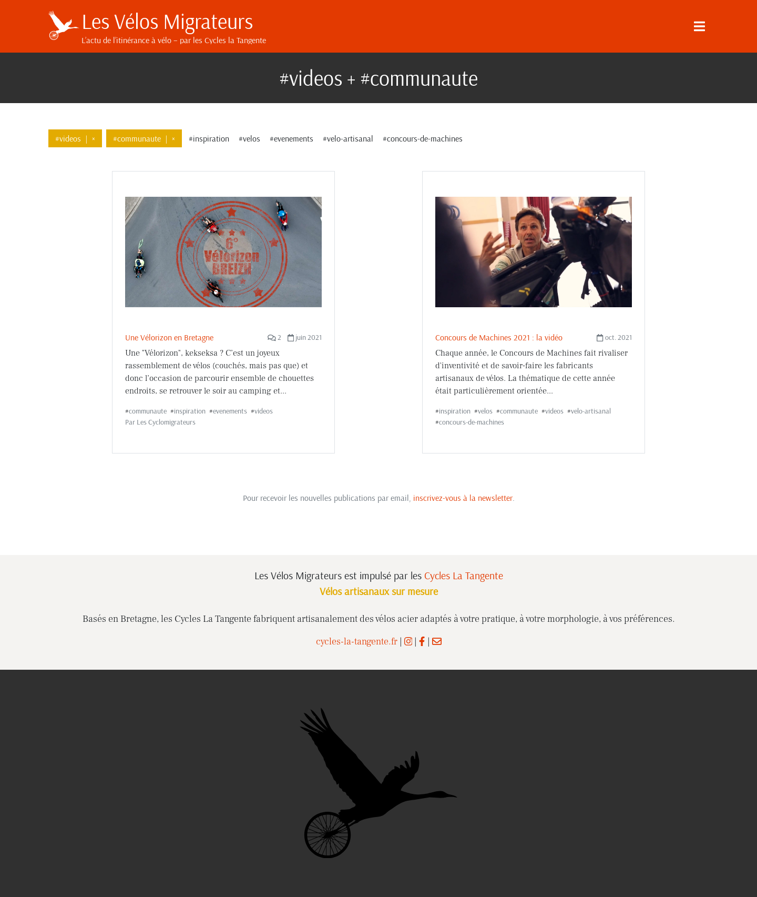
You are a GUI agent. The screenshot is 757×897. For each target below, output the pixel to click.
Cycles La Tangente (463, 575)
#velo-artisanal (348, 138)
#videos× (75, 138)
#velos (249, 138)
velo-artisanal (591, 411)
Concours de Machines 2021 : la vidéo (498, 337)
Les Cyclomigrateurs (166, 422)
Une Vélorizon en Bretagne (169, 337)
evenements (230, 411)
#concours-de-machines (423, 138)
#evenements (291, 138)
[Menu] (699, 26)
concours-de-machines (471, 422)
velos (485, 411)
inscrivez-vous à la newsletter (463, 497)
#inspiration (209, 138)
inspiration (190, 411)
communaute (148, 411)
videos (263, 411)
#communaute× (144, 138)
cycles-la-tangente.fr (356, 642)
